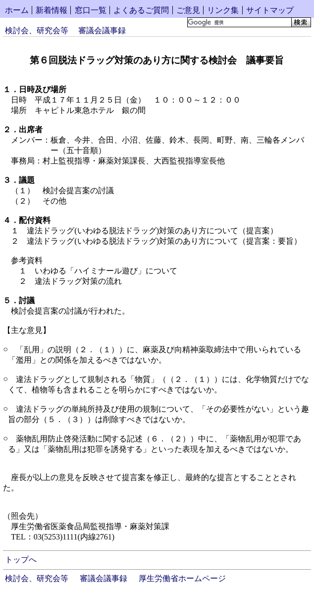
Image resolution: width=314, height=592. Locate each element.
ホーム (17, 10)
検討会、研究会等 (36, 30)
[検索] (238, 22)
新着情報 (51, 10)
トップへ (21, 559)
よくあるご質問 (141, 10)
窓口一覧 (90, 10)
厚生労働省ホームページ (182, 578)
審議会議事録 (102, 30)
